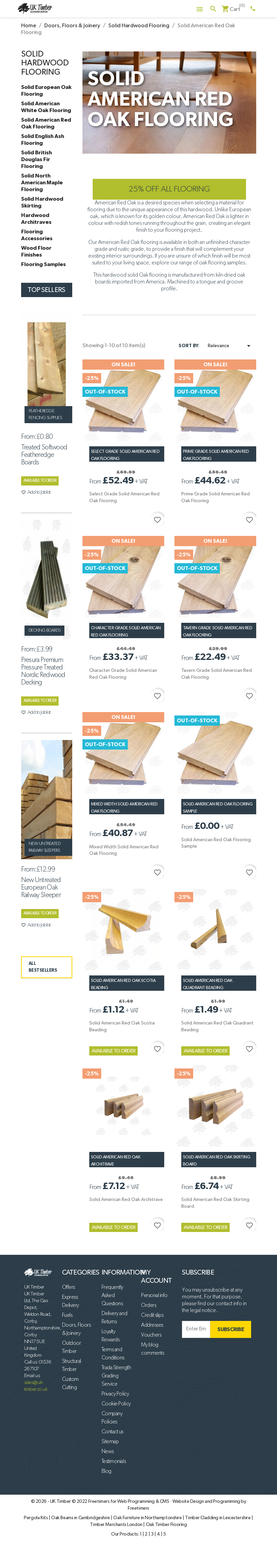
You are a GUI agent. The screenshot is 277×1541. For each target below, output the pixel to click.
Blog (106, 1471)
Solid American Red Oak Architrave (126, 1199)
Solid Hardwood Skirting (42, 202)
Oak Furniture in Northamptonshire (148, 1517)
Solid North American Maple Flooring (42, 182)
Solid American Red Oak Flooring (46, 123)
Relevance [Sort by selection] (230, 346)
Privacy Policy (115, 1394)
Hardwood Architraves (36, 219)
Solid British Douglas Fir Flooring (36, 159)
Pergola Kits (36, 1517)
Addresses (152, 1325)
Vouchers (151, 1335)
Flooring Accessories (36, 235)
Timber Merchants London (116, 1524)
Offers (68, 1287)
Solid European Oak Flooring (46, 90)
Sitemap (110, 1442)
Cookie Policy (116, 1404)
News (108, 1451)
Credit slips (152, 1315)
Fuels (67, 1315)
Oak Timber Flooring (166, 1524)
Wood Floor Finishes (36, 251)
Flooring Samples (43, 264)
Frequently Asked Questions (112, 1296)
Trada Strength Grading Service (116, 1376)
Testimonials (114, 1461)
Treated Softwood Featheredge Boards (44, 455)
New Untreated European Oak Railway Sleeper (41, 887)
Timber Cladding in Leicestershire (218, 1517)
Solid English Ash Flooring (42, 140)
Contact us (112, 1432)
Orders (148, 1305)
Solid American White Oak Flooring (46, 107)
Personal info (154, 1295)
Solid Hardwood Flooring (45, 63)
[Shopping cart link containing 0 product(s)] (230, 9)
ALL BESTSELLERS (43, 967)
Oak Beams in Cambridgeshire (81, 1517)
